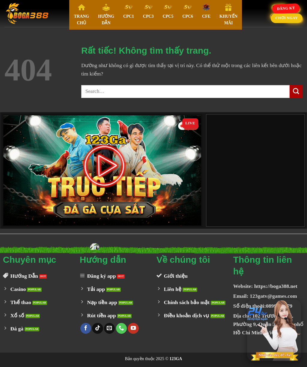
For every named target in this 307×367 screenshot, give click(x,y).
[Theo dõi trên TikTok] (97, 328)
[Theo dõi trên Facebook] (85, 328)
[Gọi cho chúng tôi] (121, 328)
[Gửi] (296, 91)
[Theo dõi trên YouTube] (133, 328)
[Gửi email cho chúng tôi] (109, 328)
